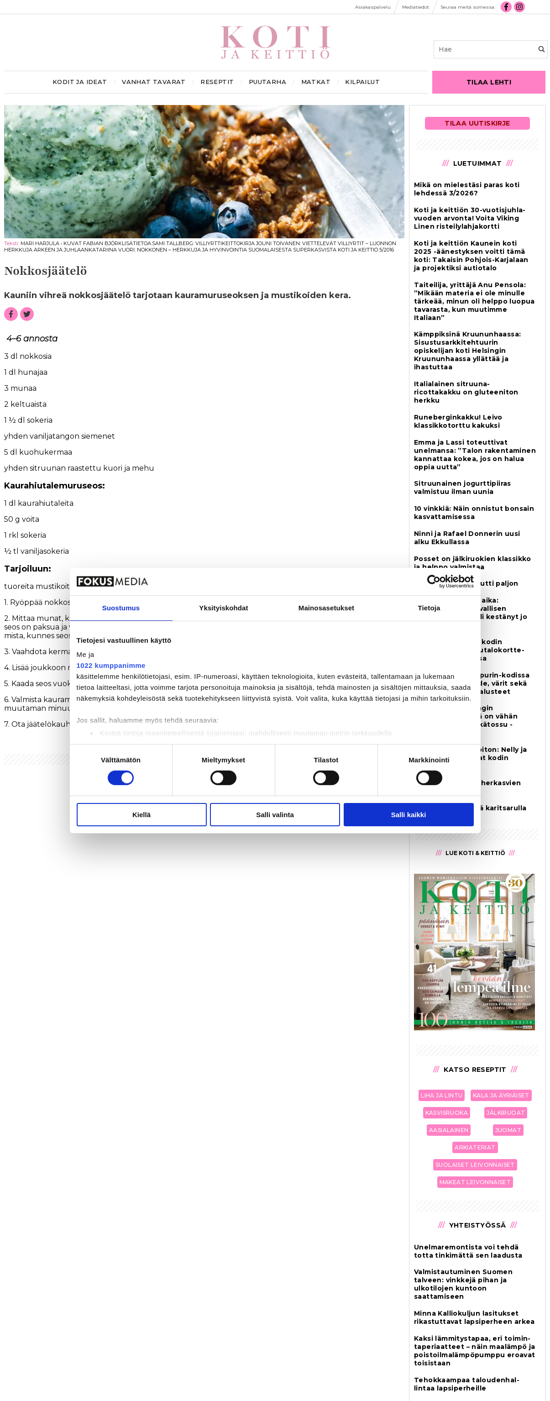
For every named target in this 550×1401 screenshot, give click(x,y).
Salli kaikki (408, 815)
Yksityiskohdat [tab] (223, 607)
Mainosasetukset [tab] (326, 607)
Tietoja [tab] (429, 607)
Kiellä (141, 815)
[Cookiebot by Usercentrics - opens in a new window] (434, 581)
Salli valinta (275, 815)
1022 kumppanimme (111, 665)
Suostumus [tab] (121, 607)
